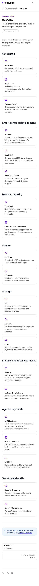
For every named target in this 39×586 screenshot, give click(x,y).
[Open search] (29, 3)
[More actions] (36, 2)
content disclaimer (25, 533)
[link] (19, 66)
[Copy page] (8, 31)
